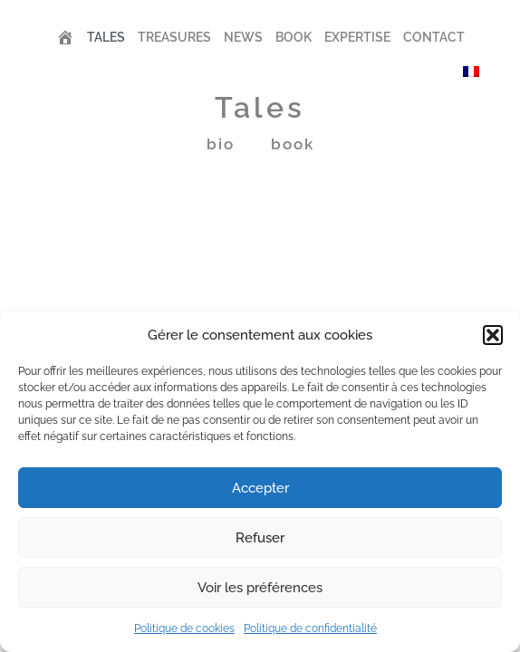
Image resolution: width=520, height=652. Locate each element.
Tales (106, 37)
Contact (434, 37)
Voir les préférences (260, 588)
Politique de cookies (184, 628)
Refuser (260, 538)
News (243, 37)
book (292, 144)
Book (293, 37)
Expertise (357, 37)
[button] (493, 335)
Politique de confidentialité (310, 628)
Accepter (260, 488)
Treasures (174, 37)
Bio (221, 144)
